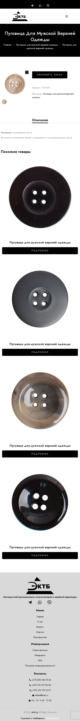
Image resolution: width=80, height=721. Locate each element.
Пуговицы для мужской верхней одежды (37, 44)
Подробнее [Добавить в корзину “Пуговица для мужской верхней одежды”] (40, 250)
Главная (7, 44)
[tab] (40, 120)
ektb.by (35, 712)
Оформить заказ (50, 74)
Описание (40, 120)
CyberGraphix (52, 718)
